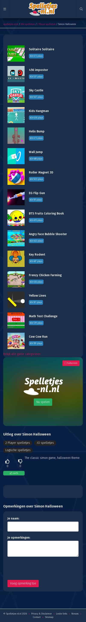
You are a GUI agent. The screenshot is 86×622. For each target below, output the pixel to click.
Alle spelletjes (28, 24)
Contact (37, 617)
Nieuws (75, 613)
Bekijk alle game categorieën (21, 354)
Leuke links (61, 613)
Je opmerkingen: (18, 537)
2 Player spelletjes (46, 24)
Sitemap (49, 617)
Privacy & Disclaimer (41, 613)
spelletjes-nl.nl (10, 24)
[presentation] (40, 568)
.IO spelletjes (45, 443)
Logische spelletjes (18, 450)
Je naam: (13, 518)
